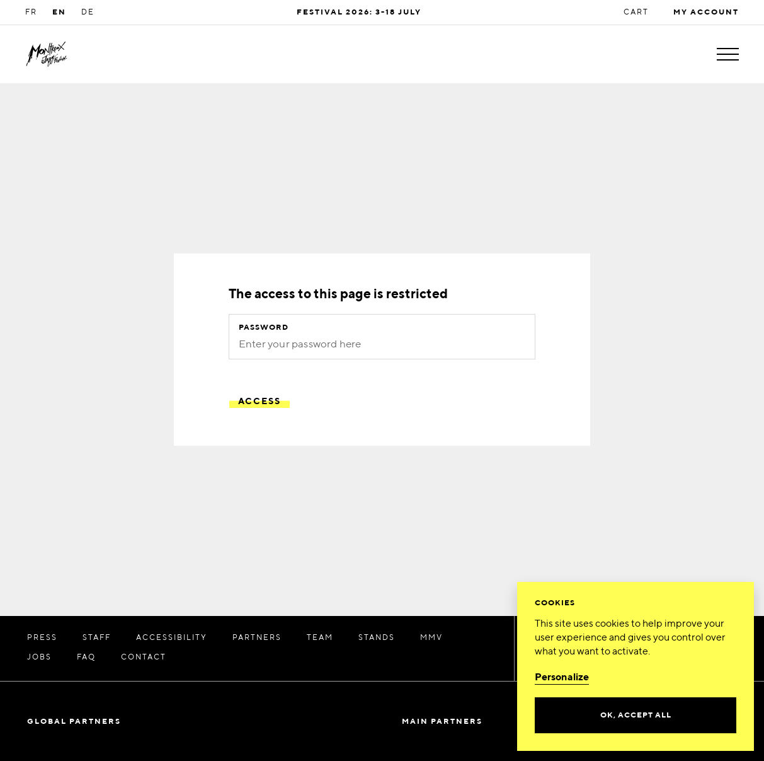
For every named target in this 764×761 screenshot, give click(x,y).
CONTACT (143, 657)
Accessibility (171, 638)
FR (31, 12)
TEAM (320, 638)
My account (706, 12)
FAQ (86, 657)
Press (42, 638)
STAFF (97, 638)
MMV (431, 638)
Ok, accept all (635, 715)
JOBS (39, 657)
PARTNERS (257, 638)
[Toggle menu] (728, 55)
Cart (636, 12)
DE (87, 12)
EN (59, 12)
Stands (376, 638)
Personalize (562, 678)
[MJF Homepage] (46, 54)
